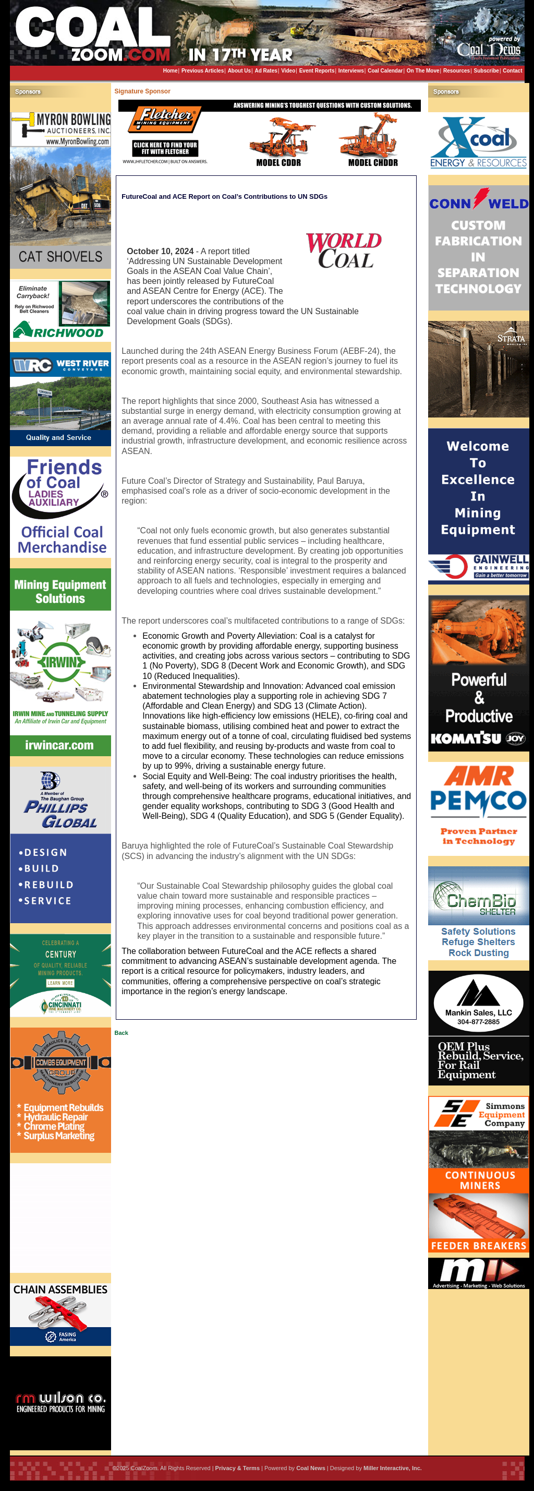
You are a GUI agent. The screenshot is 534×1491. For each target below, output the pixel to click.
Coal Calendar (385, 71)
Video (288, 71)
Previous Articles (202, 71)
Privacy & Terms (237, 1468)
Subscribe (486, 71)
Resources (456, 71)
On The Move (423, 71)
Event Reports (317, 71)
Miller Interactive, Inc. (392, 1468)
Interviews (351, 71)
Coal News (310, 1468)
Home (170, 71)
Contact (512, 71)
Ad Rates (265, 71)
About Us (239, 71)
